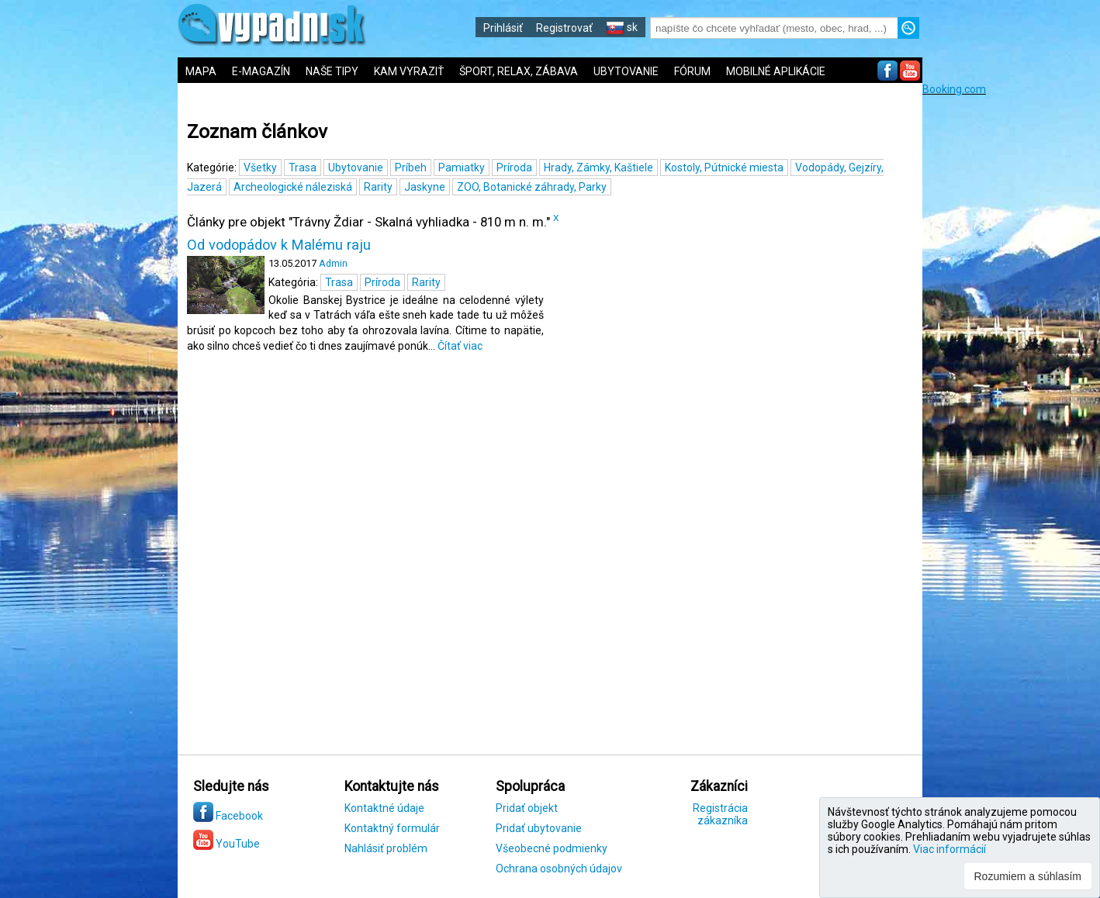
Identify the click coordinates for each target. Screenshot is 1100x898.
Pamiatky (461, 167)
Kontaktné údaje (384, 808)
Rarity (378, 187)
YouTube (226, 844)
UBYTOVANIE (626, 71)
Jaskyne (424, 187)
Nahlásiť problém (385, 848)
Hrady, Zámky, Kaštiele (598, 167)
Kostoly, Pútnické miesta (724, 167)
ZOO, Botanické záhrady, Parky (532, 187)
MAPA (200, 71)
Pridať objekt (527, 808)
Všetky (260, 167)
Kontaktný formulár (392, 828)
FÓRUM (692, 71)
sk (622, 27)
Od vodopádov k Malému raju (279, 245)
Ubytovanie (355, 167)
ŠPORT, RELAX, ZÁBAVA (518, 71)
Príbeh (411, 167)
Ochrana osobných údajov (559, 868)
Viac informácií (949, 849)
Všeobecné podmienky (551, 848)
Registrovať (564, 28)
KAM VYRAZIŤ (409, 71)
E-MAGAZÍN (261, 71)
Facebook (228, 816)
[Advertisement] (1011, 328)
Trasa (303, 167)
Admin (333, 263)
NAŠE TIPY (332, 71)
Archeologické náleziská (292, 187)
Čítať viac (460, 346)
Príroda (514, 167)
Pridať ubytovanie (539, 828)
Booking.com (954, 89)
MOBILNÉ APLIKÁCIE (775, 71)
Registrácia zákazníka (720, 814)
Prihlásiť (503, 28)
